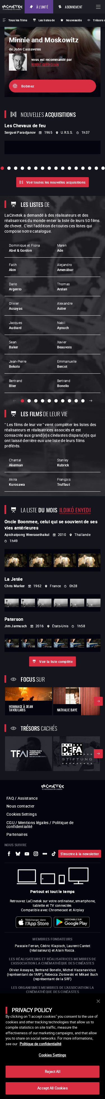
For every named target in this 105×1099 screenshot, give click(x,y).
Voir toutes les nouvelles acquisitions (55, 182)
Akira (17, 482)
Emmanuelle (67, 364)
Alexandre (65, 306)
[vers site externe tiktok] (53, 853)
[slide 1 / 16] (2, 168)
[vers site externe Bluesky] (17, 853)
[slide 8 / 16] (49, 168)
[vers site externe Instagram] (35, 853)
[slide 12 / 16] (76, 168)
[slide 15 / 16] (96, 168)
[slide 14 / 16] (89, 168)
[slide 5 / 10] (49, 400)
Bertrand (15, 383)
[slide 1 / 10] (22, 400)
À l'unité (42, 6)
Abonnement (73, 6)
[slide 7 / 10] (62, 400)
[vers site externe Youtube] (26, 853)
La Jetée (13, 579)
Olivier (15, 306)
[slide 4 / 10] (42, 400)
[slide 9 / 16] (56, 168)
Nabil (63, 325)
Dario (15, 286)
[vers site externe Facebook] (8, 853)
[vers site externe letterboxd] (44, 853)
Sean (13, 344)
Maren (62, 248)
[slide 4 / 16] (22, 168)
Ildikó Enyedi (75, 509)
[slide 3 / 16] (15, 168)
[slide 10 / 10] (83, 400)
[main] (52, 1046)
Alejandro (65, 267)
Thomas (63, 286)
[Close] (98, 1001)
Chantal (16, 462)
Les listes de (47, 20)
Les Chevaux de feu (25, 125)
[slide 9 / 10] (76, 400)
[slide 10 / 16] (62, 168)
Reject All (52, 1071)
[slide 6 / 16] (36, 168)
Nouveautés (74, 20)
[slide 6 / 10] (56, 400)
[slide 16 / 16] (103, 168)
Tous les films (17, 20)
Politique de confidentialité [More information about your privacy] (40, 1043)
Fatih (13, 267)
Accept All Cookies (52, 1088)
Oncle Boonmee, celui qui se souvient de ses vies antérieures (50, 525)
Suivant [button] (90, 400)
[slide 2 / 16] (9, 168)
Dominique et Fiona (24, 248)
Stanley (63, 462)
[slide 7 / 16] (42, 168)
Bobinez (27, 86)
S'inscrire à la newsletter (79, 854)
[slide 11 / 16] (69, 168)
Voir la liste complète (56, 661)
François (64, 482)
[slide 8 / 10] (69, 400)
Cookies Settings (21, 814)
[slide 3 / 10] (36, 400)
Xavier (64, 344)
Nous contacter (20, 806)
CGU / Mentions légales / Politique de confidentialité (39, 824)
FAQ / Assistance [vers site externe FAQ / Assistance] (22, 798)
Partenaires (16, 834)
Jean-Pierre (17, 364)
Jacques (15, 325)
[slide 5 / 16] (29, 168)
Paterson (13, 619)
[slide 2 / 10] (29, 400)
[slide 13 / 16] (83, 168)
